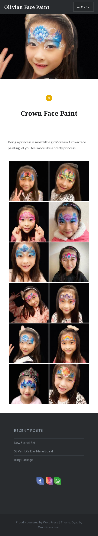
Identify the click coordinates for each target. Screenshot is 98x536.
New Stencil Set (24, 443)
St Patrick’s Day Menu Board (33, 451)
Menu (85, 6)
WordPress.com (48, 527)
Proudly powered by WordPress (37, 522)
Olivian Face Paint (26, 7)
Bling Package (23, 460)
